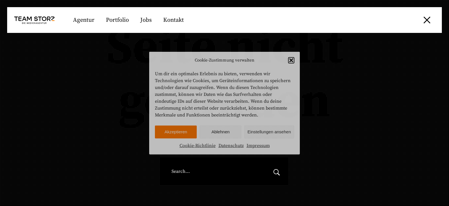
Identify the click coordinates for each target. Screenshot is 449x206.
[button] (291, 60)
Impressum (258, 145)
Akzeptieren (175, 131)
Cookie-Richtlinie (198, 145)
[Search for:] (212, 171)
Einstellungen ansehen (269, 131)
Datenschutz (231, 145)
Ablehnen (220, 131)
